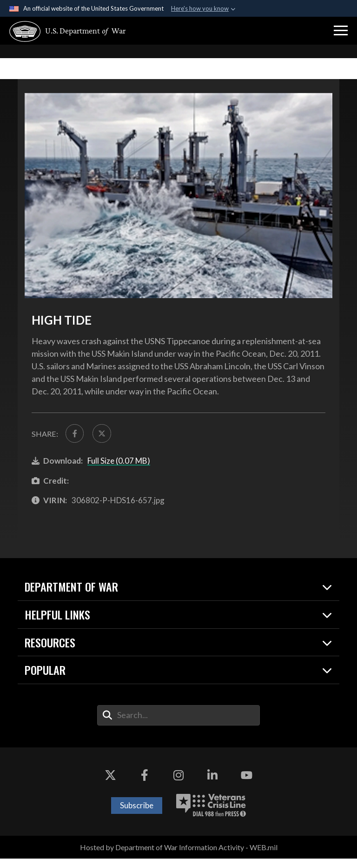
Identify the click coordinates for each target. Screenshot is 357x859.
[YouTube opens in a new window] (246, 775)
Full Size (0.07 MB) (118, 461)
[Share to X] (102, 433)
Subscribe (136, 806)
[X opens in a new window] (110, 775)
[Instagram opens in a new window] (178, 775)
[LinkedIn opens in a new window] (212, 775)
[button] (341, 31)
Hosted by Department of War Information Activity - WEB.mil (179, 847)
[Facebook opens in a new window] (144, 775)
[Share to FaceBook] (75, 433)
